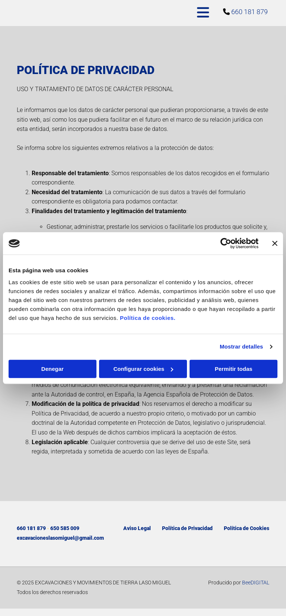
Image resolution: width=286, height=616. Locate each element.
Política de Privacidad (187, 528)
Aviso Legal (137, 528)
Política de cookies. (147, 318)
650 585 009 (64, 528)
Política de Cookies (246, 528)
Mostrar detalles (241, 346)
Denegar (52, 369)
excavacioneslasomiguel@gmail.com (60, 538)
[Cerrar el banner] (274, 243)
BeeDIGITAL (255, 582)
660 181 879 (249, 12)
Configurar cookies (143, 369)
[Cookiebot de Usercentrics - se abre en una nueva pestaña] (225, 243)
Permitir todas (233, 369)
